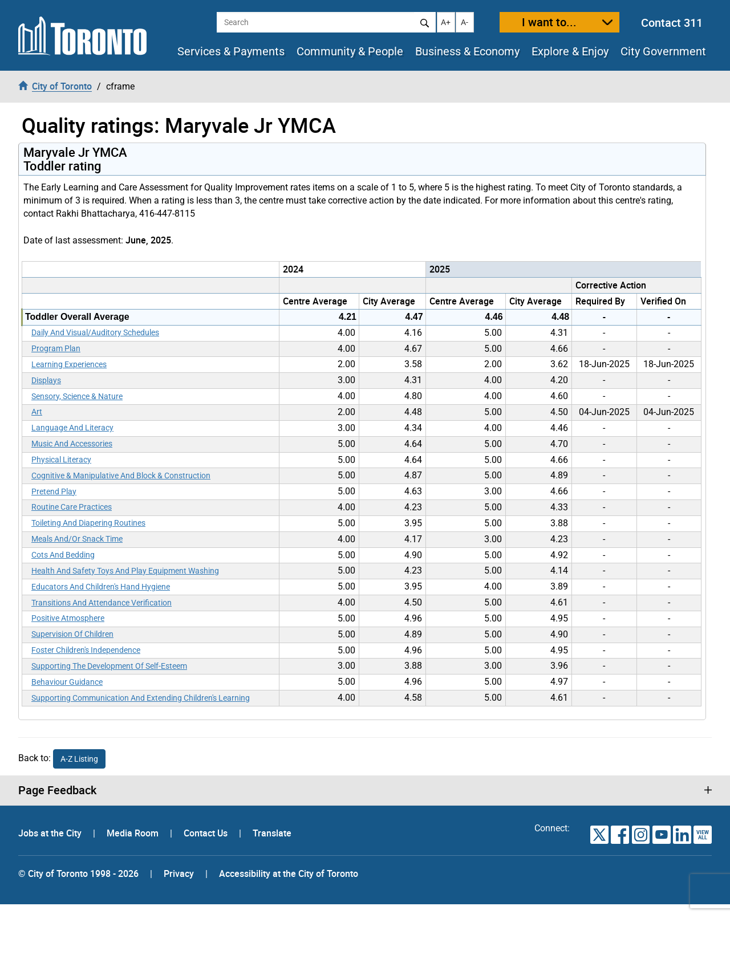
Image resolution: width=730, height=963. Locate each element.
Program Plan (55, 348)
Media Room (134, 833)
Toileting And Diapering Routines (88, 522)
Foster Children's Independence (85, 650)
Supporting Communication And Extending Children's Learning (140, 697)
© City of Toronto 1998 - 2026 (78, 873)
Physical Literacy (61, 459)
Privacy (179, 873)
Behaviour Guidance (67, 681)
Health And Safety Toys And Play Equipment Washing (125, 570)
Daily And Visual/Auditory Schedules (95, 332)
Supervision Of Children (72, 634)
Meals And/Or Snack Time (77, 538)
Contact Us (207, 833)
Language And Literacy (72, 427)
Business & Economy (467, 51)
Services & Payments (231, 51)
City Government (663, 51)
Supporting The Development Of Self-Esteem (109, 666)
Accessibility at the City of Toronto (288, 873)
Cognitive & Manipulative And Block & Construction (120, 475)
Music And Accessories (71, 443)
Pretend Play (53, 491)
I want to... (549, 22)
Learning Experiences (69, 364)
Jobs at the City (51, 833)
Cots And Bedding (63, 554)
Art (36, 411)
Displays (46, 380)
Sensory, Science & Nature (77, 396)
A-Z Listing (79, 758)
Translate (272, 833)
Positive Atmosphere (67, 618)
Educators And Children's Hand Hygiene (100, 586)
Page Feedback (57, 790)
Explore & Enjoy (570, 51)
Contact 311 (672, 22)
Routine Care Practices (71, 506)
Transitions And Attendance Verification (101, 602)
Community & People (350, 51)
